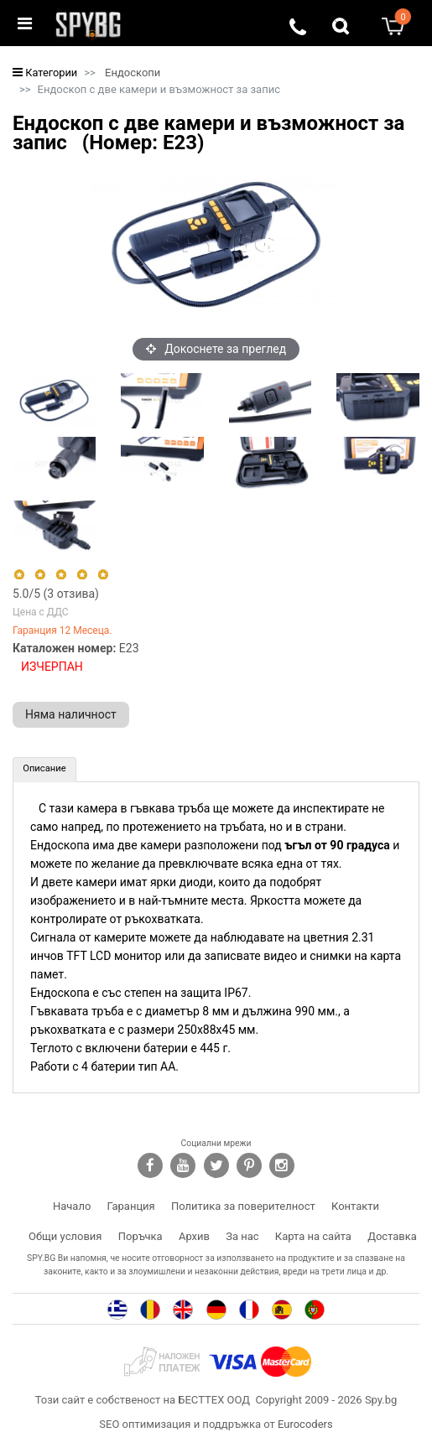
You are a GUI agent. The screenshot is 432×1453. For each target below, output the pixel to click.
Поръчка (140, 1236)
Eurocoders (305, 1424)
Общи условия (65, 1236)
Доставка (392, 1236)
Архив (194, 1236)
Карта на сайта (313, 1236)
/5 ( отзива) (56, 593)
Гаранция (131, 1206)
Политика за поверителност (243, 1206)
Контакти (355, 1206)
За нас (242, 1236)
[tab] (44, 769)
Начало (72, 1206)
